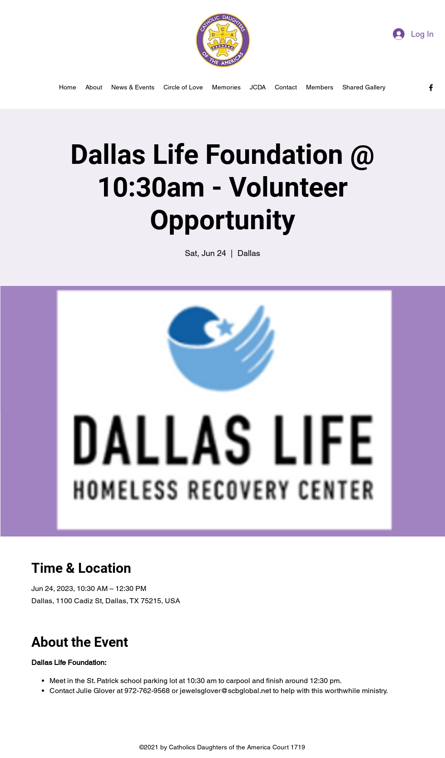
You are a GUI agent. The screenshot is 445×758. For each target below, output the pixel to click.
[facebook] (430, 87)
